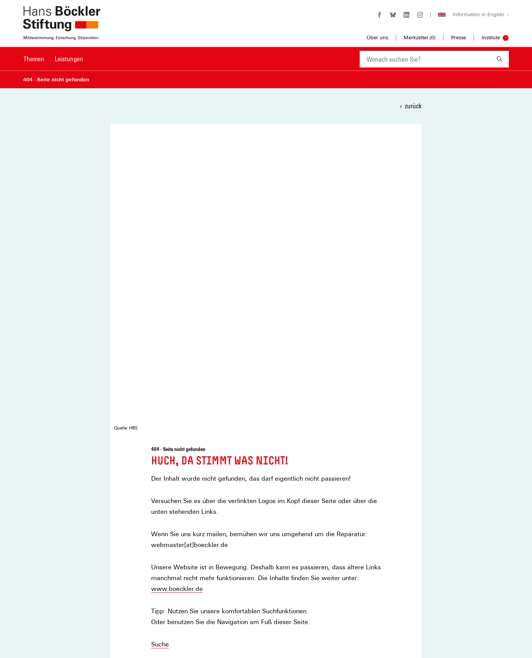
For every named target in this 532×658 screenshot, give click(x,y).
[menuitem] (34, 64)
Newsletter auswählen (314, 494)
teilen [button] (166, 407)
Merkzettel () (420, 37)
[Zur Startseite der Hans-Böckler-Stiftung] (61, 36)
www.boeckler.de (177, 278)
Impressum (158, 597)
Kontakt (162, 356)
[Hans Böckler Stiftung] (61, 600)
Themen (34, 59)
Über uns (377, 37)
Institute (490, 37)
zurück (413, 106)
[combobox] (425, 59)
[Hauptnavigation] (53, 59)
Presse (458, 37)
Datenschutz (159, 608)
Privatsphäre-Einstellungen (175, 620)
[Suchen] (500, 59)
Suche (160, 333)
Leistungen (69, 59)
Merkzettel (157, 585)
